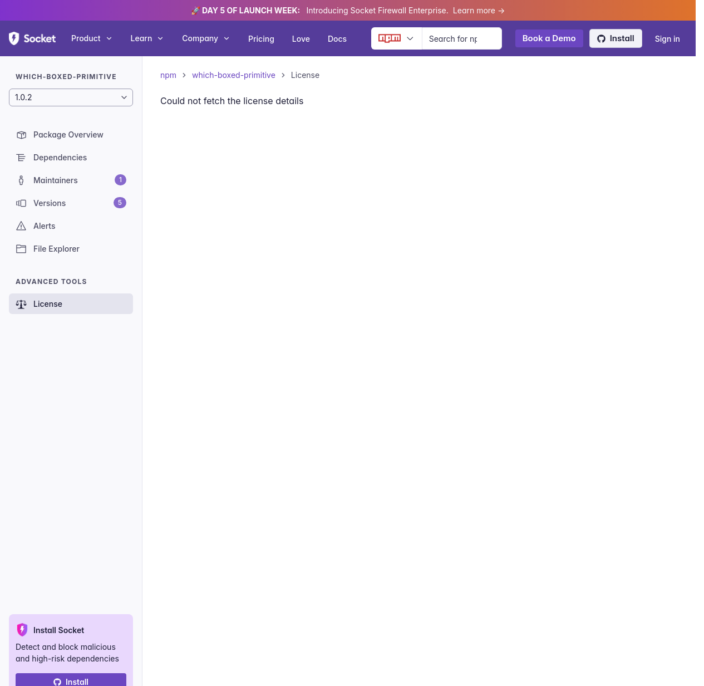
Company (206, 38)
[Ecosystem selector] (396, 38)
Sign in (667, 38)
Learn (148, 38)
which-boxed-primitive (233, 75)
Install (615, 38)
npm (168, 75)
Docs (337, 38)
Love (301, 38)
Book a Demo (549, 38)
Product (92, 38)
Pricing (261, 38)
